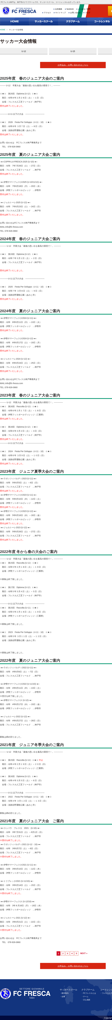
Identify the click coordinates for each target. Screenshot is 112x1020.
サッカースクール (68, 989)
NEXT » (83, 953)
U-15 (73, 51)
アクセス (47, 13)
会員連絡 (58, 9)
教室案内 (65, 993)
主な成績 (86, 1000)
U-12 (24, 51)
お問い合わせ (75, 13)
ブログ (87, 13)
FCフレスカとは (89, 993)
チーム (85, 997)
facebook (70, 9)
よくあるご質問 (84, 9)
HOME (2, 30)
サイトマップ (60, 13)
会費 (63, 997)
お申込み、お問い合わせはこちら (73, 65)
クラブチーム (87, 989)
